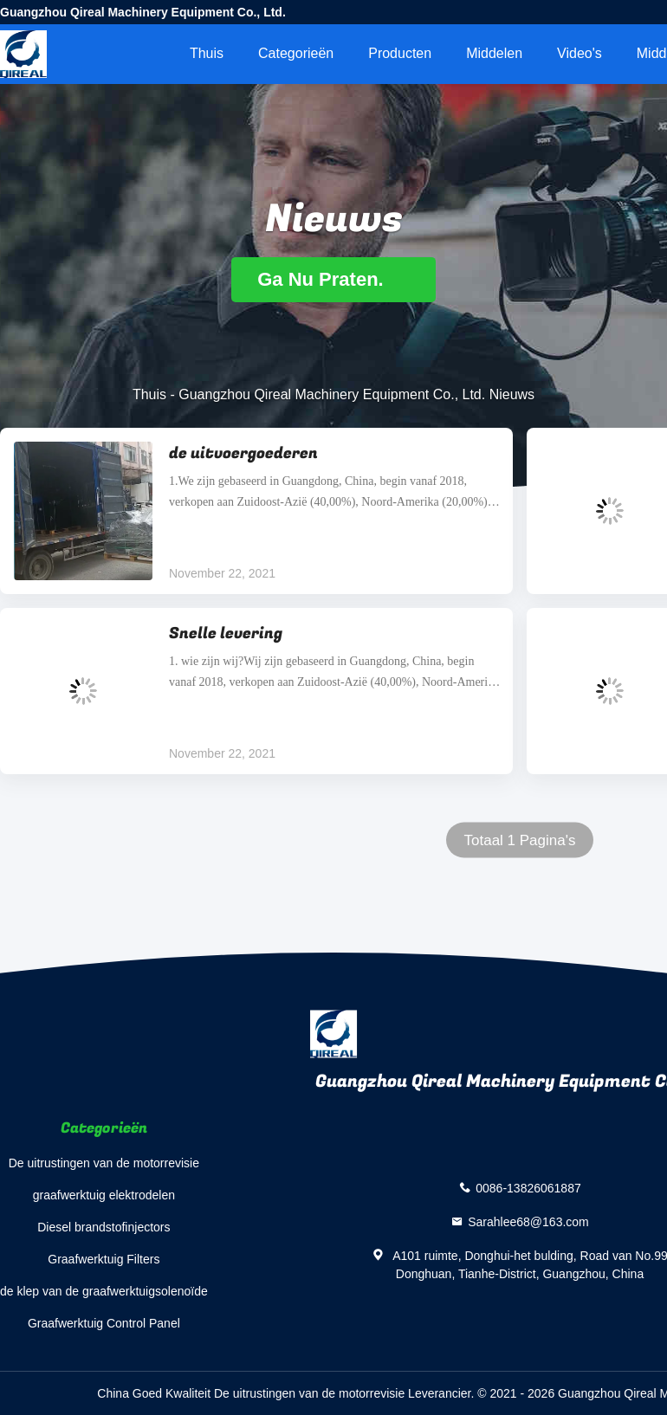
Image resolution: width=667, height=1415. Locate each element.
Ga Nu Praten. (333, 279)
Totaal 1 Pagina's (520, 840)
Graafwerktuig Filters (103, 1259)
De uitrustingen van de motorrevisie (104, 1163)
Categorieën (296, 53)
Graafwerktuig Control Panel (104, 1323)
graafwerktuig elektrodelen (104, 1195)
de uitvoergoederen (243, 453)
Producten (399, 53)
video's (579, 53)
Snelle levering (225, 633)
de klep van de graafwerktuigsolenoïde (104, 1291)
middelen (494, 53)
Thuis (206, 53)
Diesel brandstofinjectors (103, 1227)
